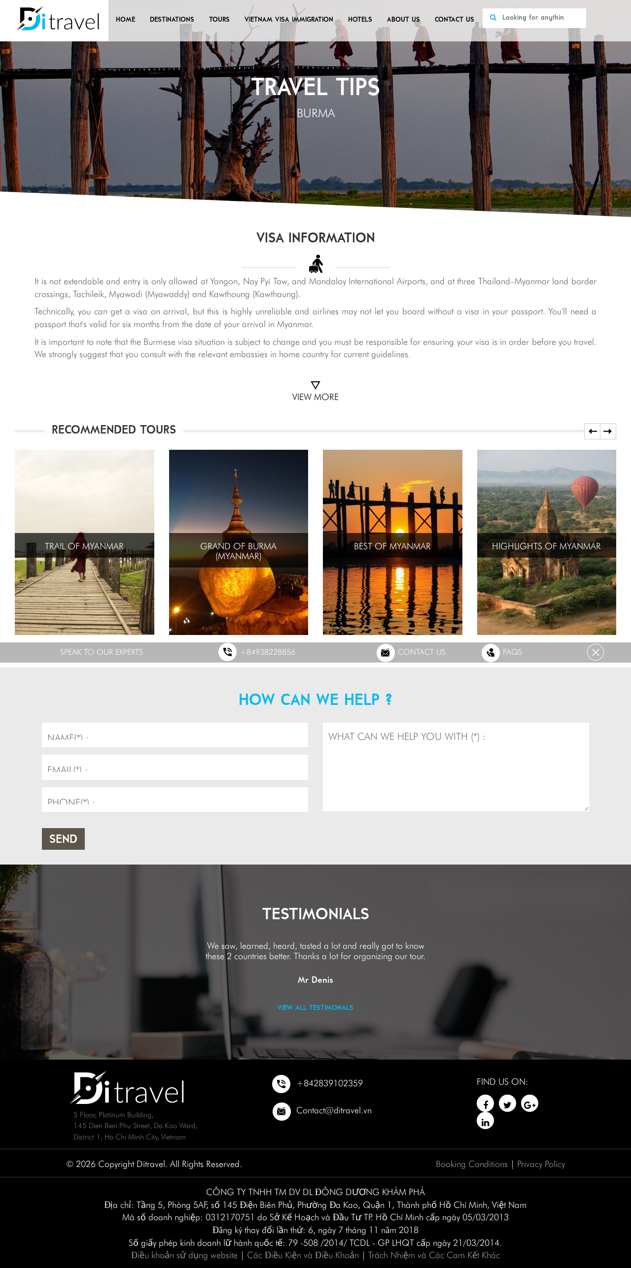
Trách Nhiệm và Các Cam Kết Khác (434, 1253)
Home (125, 20)
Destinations (172, 20)
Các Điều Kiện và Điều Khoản (303, 1253)
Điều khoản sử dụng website (184, 1253)
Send (63, 840)
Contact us (454, 20)
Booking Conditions (472, 1162)
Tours (219, 20)
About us (403, 20)
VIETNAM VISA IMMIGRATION (289, 20)
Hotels (360, 20)
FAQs (501, 653)
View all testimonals (315, 1008)
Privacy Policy (541, 1162)
